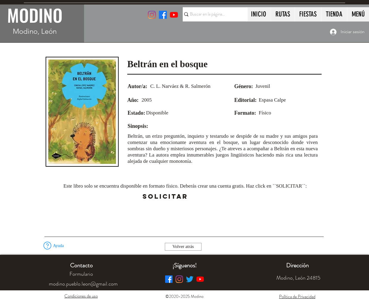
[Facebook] (169, 279)
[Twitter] (189, 279)
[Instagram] (152, 15)
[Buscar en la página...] (212, 14)
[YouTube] (174, 15)
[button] (205, 197)
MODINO (35, 15)
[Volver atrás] (183, 247)
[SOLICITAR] (165, 197)
